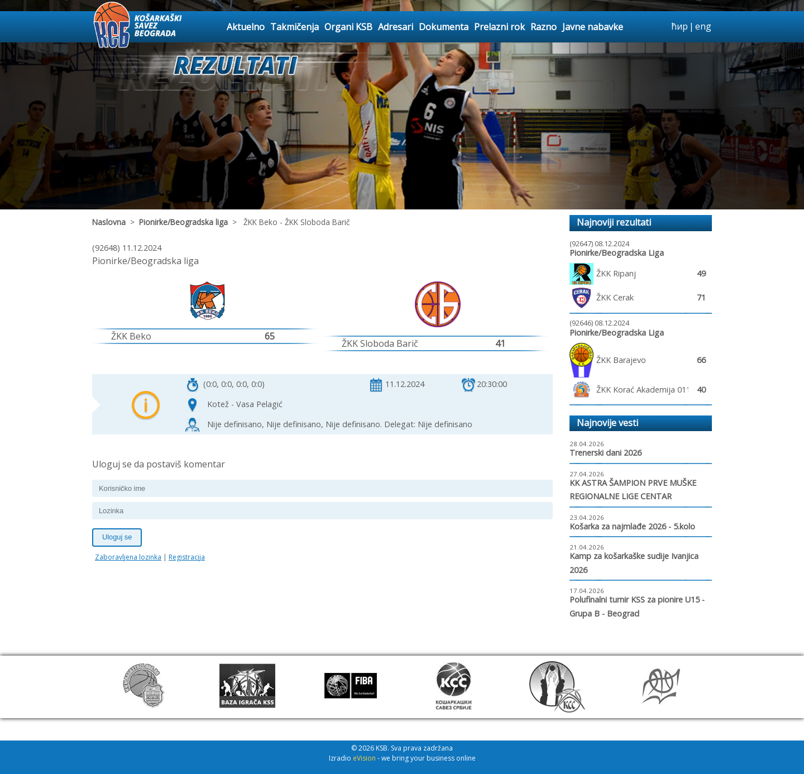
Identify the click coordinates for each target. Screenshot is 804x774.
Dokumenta (443, 27)
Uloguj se (117, 537)
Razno (543, 27)
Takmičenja (294, 27)
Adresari (395, 27)
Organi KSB (348, 27)
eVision (364, 758)
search (661, 26)
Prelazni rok (499, 27)
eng (703, 26)
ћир (679, 26)
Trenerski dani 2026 (606, 452)
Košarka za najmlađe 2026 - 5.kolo (632, 526)
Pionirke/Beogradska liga (183, 222)
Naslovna (109, 222)
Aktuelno (246, 27)
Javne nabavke (592, 27)
